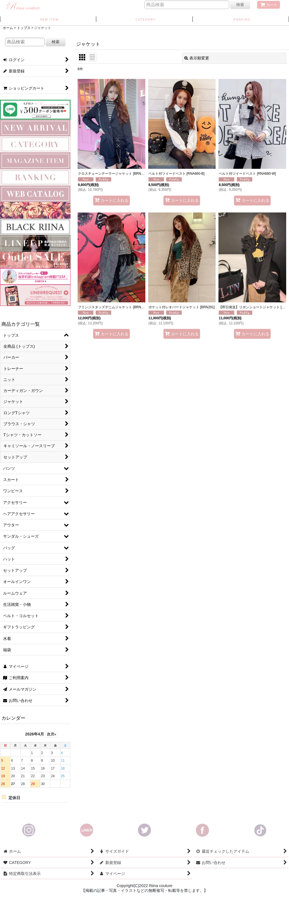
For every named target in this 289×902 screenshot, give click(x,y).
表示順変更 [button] (196, 58)
